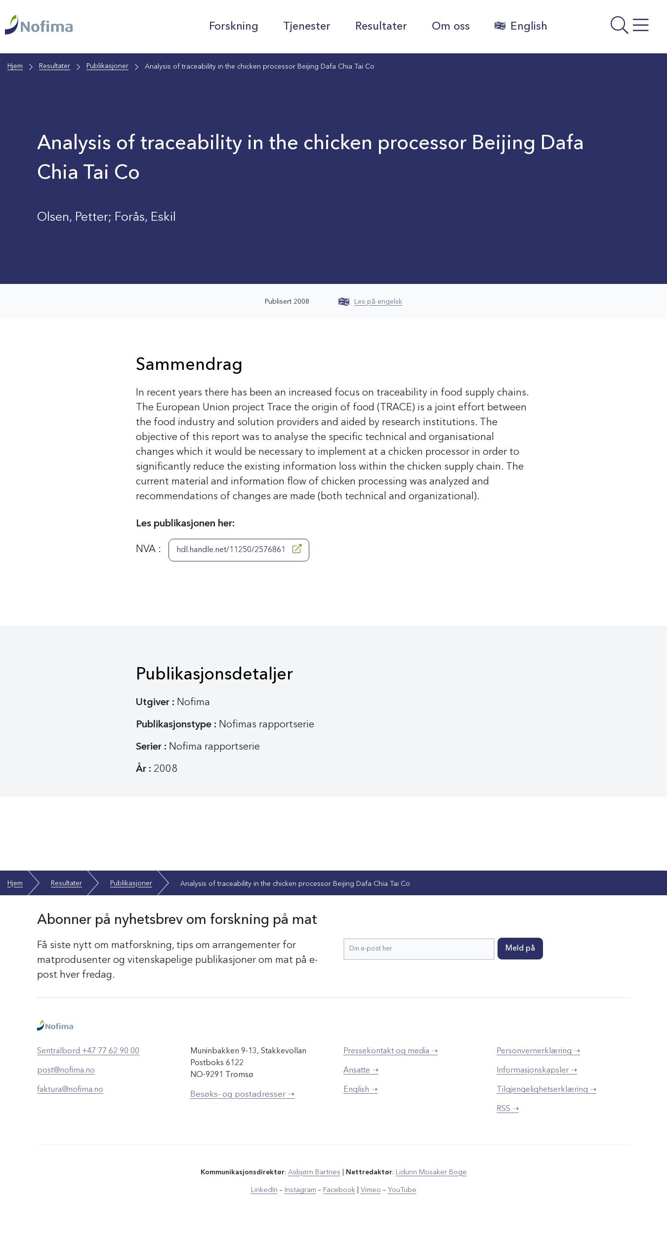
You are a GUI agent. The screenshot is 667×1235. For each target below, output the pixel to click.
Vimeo (370, 1190)
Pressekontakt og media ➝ (390, 1051)
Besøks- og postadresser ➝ (242, 1094)
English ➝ (360, 1090)
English (520, 26)
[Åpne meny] (609, 29)
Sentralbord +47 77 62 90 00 (88, 1051)
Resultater (380, 26)
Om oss (450, 26)
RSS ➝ (508, 1109)
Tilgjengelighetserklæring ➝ (546, 1090)
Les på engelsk (370, 301)
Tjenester (306, 26)
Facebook (339, 1190)
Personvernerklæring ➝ (538, 1051)
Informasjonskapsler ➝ (537, 1071)
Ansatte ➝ (360, 1071)
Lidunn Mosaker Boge (431, 1172)
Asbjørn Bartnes (314, 1172)
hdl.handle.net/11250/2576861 (238, 549)
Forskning (232, 26)
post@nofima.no (66, 1071)
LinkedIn (265, 1190)
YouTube (401, 1190)
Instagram (301, 1190)
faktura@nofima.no (70, 1090)
